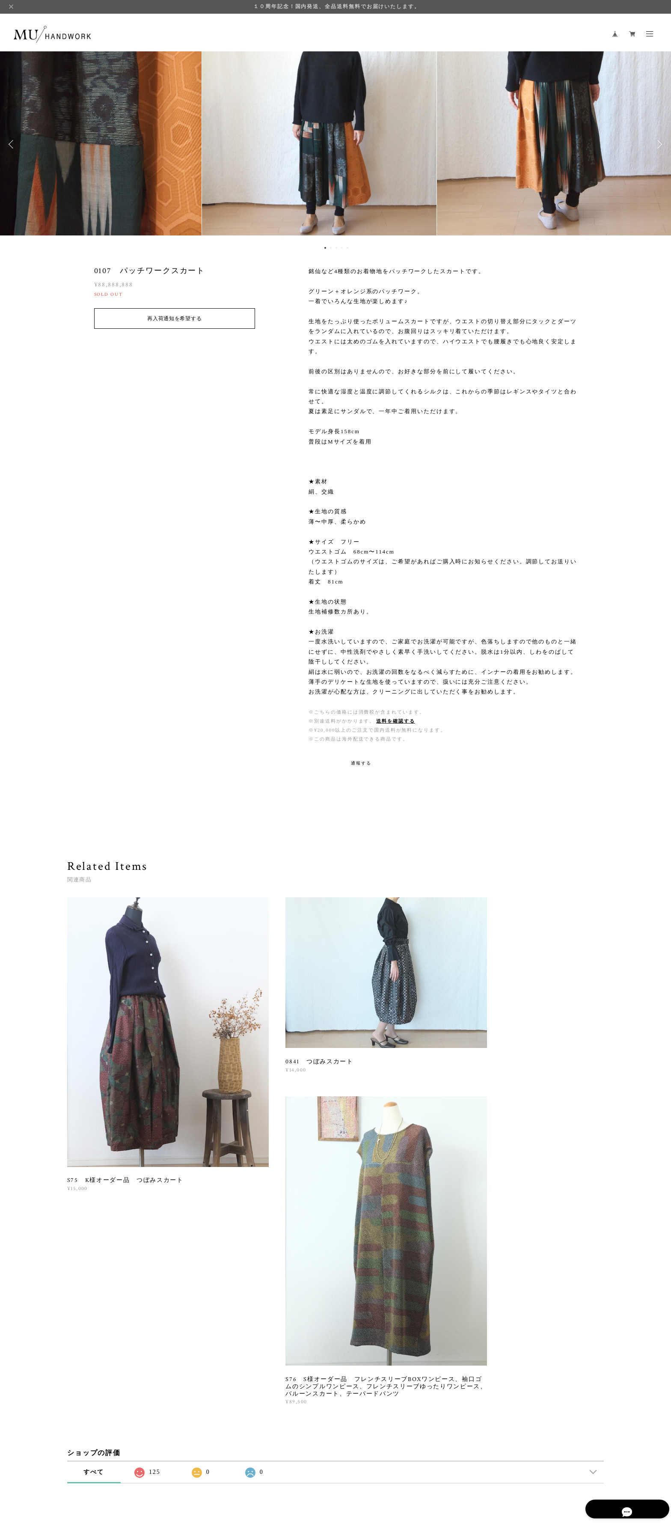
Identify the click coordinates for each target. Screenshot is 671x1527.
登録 (520, 1352)
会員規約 (250, 1473)
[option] (335, 144)
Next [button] (658, 144)
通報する (361, 763)
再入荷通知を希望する (174, 318)
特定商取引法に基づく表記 (207, 1473)
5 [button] (347, 248)
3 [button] (336, 248)
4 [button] (342, 248)
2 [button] (331, 248)
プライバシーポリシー (142, 1473)
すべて (93, 1229)
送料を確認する (395, 720)
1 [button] (325, 248)
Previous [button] (13, 144)
